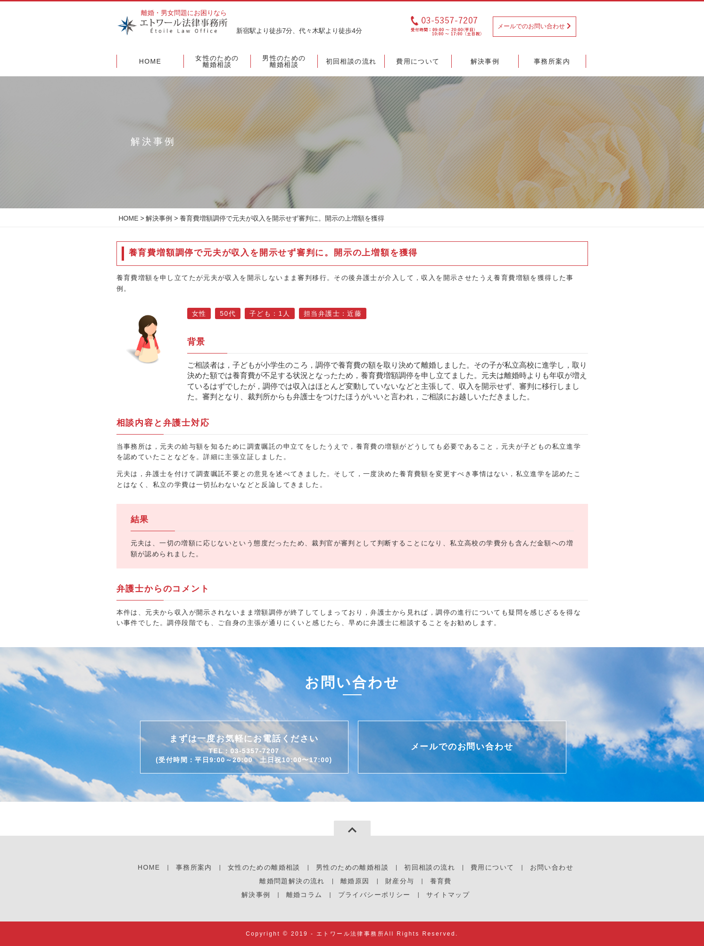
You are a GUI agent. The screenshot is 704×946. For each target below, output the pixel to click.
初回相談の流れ (429, 867)
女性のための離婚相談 (264, 867)
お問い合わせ (551, 867)
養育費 (441, 881)
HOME (129, 218)
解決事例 (159, 218)
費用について (492, 867)
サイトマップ (448, 894)
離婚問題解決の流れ (292, 881)
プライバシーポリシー (374, 894)
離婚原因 (355, 881)
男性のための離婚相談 (352, 867)
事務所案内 (194, 867)
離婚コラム (304, 894)
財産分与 (399, 881)
